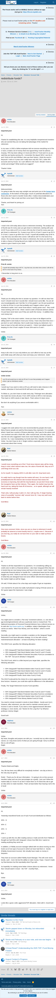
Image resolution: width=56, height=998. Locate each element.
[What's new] (49, 2)
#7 (54, 367)
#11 (54, 553)
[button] (2, 979)
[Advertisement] (28, 98)
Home (29, 982)
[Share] (51, 127)
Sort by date (51, 115)
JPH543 (7, 953)
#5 (54, 286)
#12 (54, 607)
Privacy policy (17, 982)
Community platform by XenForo (17, 986)
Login (18, 56)
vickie (4, 81)
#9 (54, 456)
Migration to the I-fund (14, 920)
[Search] (53, 2)
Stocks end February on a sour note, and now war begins (28, 940)
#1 (54, 127)
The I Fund (23, 953)
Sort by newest (40, 115)
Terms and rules (6, 982)
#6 (54, 344)
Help (24, 982)
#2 (54, 181)
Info (29, 32)
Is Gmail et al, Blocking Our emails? (32, 34)
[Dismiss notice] (50, 8)
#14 (54, 758)
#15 (54, 803)
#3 (54, 217)
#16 (54, 890)
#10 (54, 521)
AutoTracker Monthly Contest (28, 961)
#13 (54, 728)
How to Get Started (34, 54)
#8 (54, 420)
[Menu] (2, 2)
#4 (54, 256)
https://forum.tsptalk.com (32, 12)
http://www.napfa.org (16, 626)
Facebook (18, 38)
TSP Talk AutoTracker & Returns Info (30, 922)
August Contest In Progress (16, 959)
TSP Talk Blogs (22, 933)
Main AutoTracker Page (31, 56)
